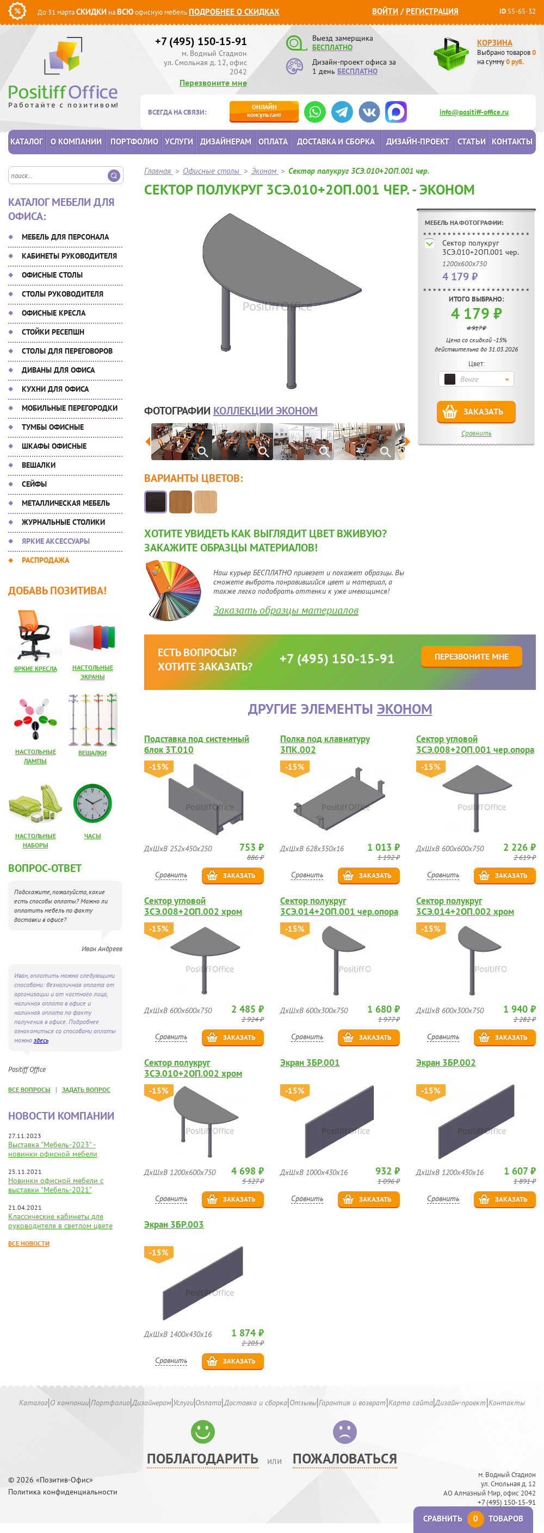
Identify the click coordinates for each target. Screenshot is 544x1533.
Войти (385, 11)
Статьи (472, 141)
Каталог (26, 141)
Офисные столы (52, 275)
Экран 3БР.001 (310, 1063)
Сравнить (476, 433)
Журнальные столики (63, 522)
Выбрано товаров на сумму (506, 57)
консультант (264, 110)
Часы (92, 836)
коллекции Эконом (265, 411)
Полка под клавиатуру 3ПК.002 (325, 744)
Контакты (512, 141)
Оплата (273, 141)
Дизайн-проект (417, 141)
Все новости (29, 1243)
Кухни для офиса (55, 389)
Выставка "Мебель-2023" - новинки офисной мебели (52, 1149)
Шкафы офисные (54, 446)
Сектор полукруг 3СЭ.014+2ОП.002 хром (465, 906)
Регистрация (432, 11)
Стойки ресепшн (53, 332)
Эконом (404, 709)
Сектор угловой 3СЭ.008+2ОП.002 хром (193, 906)
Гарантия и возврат (352, 1403)
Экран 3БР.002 (446, 1063)
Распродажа (45, 560)
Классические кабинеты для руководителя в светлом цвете (60, 1220)
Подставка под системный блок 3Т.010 (196, 744)
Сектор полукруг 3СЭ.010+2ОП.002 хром (193, 1068)
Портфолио (134, 141)
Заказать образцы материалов (285, 610)
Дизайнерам (225, 141)
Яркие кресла (35, 668)
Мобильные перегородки (70, 408)
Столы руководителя (62, 294)
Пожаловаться (345, 1458)
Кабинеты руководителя (69, 256)
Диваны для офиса (58, 370)
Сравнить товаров (473, 1518)
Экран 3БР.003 (174, 1224)
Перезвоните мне (213, 82)
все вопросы (29, 1089)
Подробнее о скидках (234, 12)
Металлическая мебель (66, 503)
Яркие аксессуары (56, 541)
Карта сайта (410, 1403)
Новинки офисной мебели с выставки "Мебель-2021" (55, 1185)
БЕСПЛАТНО (332, 47)
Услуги (179, 141)
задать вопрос (86, 1089)
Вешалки (38, 465)
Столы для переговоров (67, 351)
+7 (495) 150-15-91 (201, 41)
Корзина (494, 42)
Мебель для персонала (65, 237)
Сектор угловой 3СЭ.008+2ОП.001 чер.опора (475, 744)
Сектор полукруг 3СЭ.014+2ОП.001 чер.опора (339, 906)
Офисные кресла (53, 313)
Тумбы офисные (53, 427)
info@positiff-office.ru (474, 112)
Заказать (483, 411)
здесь (41, 1040)
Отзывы (303, 1403)
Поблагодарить (202, 1458)
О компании (76, 141)
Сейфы (34, 484)
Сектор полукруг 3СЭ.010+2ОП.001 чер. (480, 247)
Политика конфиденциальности (63, 1492)
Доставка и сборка (336, 141)
